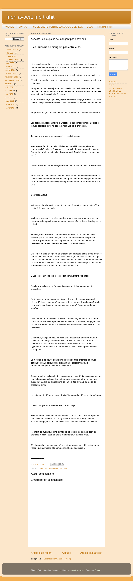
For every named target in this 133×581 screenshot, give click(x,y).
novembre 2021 (11, 77)
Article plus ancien (91, 552)
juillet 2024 (9, 53)
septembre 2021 (12, 80)
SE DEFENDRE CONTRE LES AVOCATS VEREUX (58, 27)
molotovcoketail (77, 570)
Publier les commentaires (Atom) (57, 559)
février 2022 (10, 66)
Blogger (98, 570)
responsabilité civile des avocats (53, 468)
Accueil (66, 552)
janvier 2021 (10, 108)
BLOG (90, 27)
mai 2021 (9, 94)
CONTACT (24, 27)
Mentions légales (105, 27)
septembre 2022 (12, 60)
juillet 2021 (9, 87)
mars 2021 (9, 101)
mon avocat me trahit (30, 17)
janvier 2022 (10, 70)
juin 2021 (9, 91)
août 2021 (9, 84)
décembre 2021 (11, 73)
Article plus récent (41, 552)
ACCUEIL (9, 27)
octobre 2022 (10, 56)
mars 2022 (9, 63)
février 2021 (10, 104)
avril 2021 (9, 97)
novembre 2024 (11, 49)
